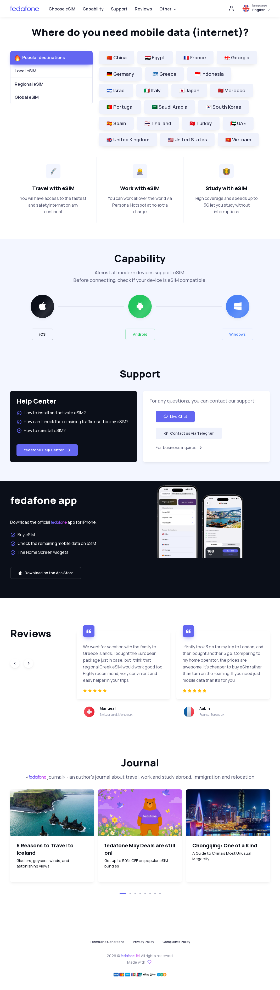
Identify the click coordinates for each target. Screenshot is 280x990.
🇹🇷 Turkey (200, 123)
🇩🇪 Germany (120, 74)
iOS (42, 334)
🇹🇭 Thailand (157, 123)
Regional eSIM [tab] (29, 84)
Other (165, 9)
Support (119, 9)
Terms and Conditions (107, 942)
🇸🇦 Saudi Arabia (169, 107)
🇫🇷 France (194, 57)
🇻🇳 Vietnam (238, 139)
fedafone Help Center (47, 450)
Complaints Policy (176, 942)
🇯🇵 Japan (189, 90)
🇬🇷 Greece (164, 74)
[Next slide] (28, 663)
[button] (123, 893)
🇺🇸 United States (187, 139)
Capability (93, 9)
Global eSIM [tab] (27, 97)
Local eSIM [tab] (25, 71)
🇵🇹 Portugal (120, 107)
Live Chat (175, 416)
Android (140, 334)
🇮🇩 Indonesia (209, 74)
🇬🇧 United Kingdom (128, 139)
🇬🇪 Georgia (236, 57)
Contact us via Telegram (188, 433)
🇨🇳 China (117, 57)
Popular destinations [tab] (43, 57)
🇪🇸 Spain (116, 123)
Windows (237, 334)
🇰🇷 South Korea (223, 107)
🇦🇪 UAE (238, 123)
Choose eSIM (62, 9)
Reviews (143, 9)
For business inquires (180, 448)
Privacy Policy (143, 942)
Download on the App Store (46, 572)
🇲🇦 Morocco (231, 90)
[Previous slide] (15, 663)
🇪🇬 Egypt (155, 57)
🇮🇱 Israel (116, 90)
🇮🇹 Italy (152, 90)
